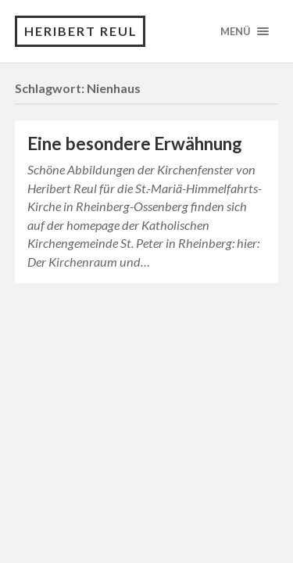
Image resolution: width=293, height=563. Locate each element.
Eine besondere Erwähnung (134, 143)
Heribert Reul (81, 30)
